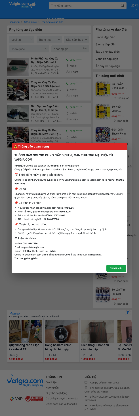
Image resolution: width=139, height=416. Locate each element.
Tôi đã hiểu (116, 268)
